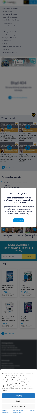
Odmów (18, 401)
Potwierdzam (18, 220)
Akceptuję (18, 396)
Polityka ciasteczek (5, 411)
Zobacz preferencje (18, 406)
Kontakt (32, 410)
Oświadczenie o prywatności (18, 411)
